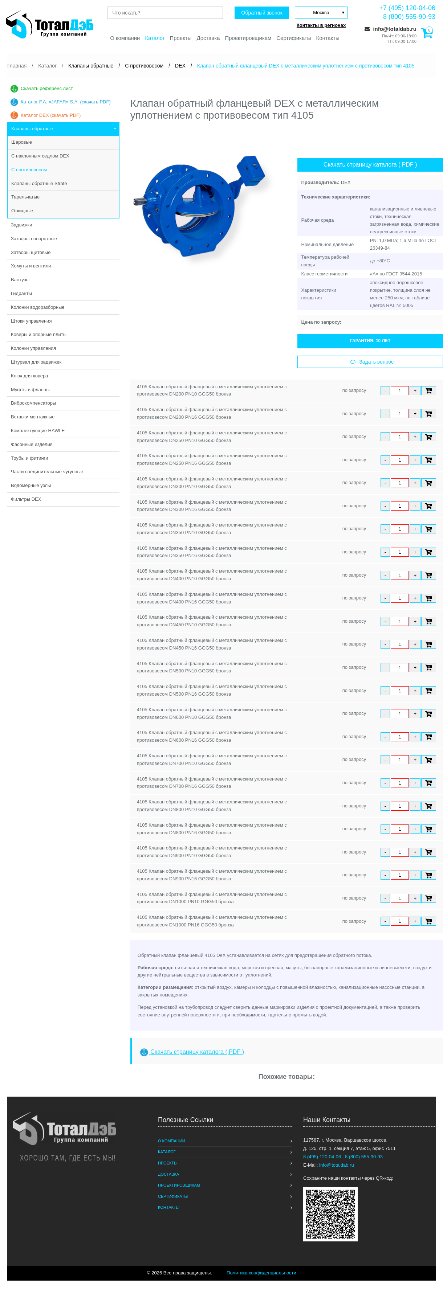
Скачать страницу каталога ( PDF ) (370, 164)
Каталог (154, 38)
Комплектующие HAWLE (38, 430)
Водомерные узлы (31, 485)
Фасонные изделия (32, 444)
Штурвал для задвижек (36, 362)
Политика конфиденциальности (261, 1273)
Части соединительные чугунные (47, 471)
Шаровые (21, 142)
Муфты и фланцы (30, 389)
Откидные (22, 210)
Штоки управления (31, 321)
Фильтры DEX (26, 499)
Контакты (328, 38)
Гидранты (21, 293)
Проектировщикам (248, 38)
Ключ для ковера (29, 375)
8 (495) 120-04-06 (322, 1156)
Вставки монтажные (33, 416)
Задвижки (21, 225)
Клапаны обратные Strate (39, 183)
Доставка (208, 38)
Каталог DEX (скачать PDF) (51, 115)
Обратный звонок (261, 13)
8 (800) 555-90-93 (409, 16)
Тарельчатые (25, 197)
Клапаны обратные (32, 128)
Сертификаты (294, 38)
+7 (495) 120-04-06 (407, 8)
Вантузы (20, 279)
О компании (124, 38)
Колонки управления (33, 348)
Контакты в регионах (321, 25)
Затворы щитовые (30, 252)
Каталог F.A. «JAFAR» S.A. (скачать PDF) (66, 102)
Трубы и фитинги (29, 458)
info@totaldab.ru (390, 29)
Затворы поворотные (34, 238)
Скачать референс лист (47, 88)
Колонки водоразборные (38, 307)
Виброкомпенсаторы (33, 403)
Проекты (180, 38)
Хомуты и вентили (31, 266)
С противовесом (29, 169)
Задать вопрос (372, 362)
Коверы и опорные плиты (38, 334)
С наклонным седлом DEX (40, 156)
